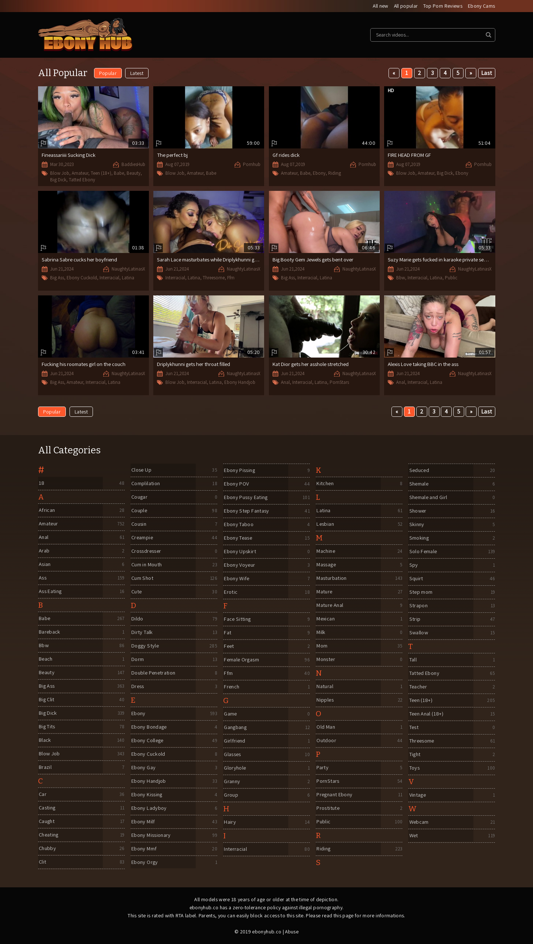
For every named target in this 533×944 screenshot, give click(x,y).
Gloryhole (235, 768)
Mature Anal (330, 605)
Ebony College (148, 740)
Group (230, 795)
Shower (417, 511)
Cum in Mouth (147, 565)
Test (413, 727)
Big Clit (46, 699)
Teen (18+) (101, 174)
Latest (137, 73)
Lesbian (325, 524)
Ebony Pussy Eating (246, 497)
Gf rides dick (286, 155)
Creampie (142, 538)
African (46, 510)
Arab (43, 551)
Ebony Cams (481, 6)
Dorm (137, 659)
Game (230, 714)
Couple (139, 510)
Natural (325, 686)
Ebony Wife (237, 578)
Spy (412, 565)
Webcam (418, 822)
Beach (46, 659)
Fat (227, 633)
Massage (326, 565)
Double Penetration (155, 673)
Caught (47, 821)
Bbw (400, 278)
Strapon (418, 606)
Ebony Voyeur (240, 565)
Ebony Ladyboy (149, 808)
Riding (334, 173)
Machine (326, 551)
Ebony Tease (238, 538)
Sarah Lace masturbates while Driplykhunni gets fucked (220, 260)
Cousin (139, 524)
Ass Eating (50, 591)
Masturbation (332, 578)
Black (45, 740)
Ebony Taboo (239, 524)
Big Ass (57, 278)
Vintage (417, 795)
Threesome (214, 278)
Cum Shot (142, 578)
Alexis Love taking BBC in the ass (425, 364)
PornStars (339, 383)
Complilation (146, 483)
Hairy (229, 822)
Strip (414, 619)
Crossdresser (146, 551)
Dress (137, 686)
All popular (405, 6)
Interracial (109, 278)
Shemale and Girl (428, 497)
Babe (119, 174)
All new (379, 6)
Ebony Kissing (147, 795)
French (231, 687)
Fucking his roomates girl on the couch (86, 364)
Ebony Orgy (145, 862)
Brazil (45, 767)
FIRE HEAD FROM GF (411, 155)
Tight (414, 754)
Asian (44, 564)
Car (42, 794)
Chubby (47, 848)
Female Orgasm (241, 660)
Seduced (418, 470)
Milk (320, 632)
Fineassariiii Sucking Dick (70, 155)
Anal (285, 383)
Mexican (326, 619)
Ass (42, 578)
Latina (128, 278)
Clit (42, 862)
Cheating (49, 835)
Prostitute (328, 808)
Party (322, 767)
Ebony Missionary (152, 835)
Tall (412, 660)
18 (41, 483)
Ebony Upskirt (239, 551)
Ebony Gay (143, 767)
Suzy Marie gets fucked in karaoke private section (444, 260)
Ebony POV (236, 484)
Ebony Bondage (150, 727)
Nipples (325, 700)
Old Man (325, 727)
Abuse (292, 932)
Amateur (80, 174)
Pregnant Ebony (335, 795)
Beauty (133, 174)
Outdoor (326, 740)
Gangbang (235, 727)
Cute (136, 592)
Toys (414, 768)
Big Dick (58, 180)
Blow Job (59, 174)
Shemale (418, 484)
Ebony (319, 173)
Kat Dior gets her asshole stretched (313, 364)
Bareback (49, 632)
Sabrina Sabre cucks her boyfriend (81, 260)
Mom (321, 646)
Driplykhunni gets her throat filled (195, 364)
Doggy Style (145, 646)
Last (486, 73)
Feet (228, 646)
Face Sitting (237, 619)
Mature (324, 592)
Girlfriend (234, 741)
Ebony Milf (143, 822)
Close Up (141, 470)
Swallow (418, 633)
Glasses (232, 754)
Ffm (230, 278)
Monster (326, 659)
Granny (231, 781)
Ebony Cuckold (82, 278)
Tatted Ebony (82, 180)
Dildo (137, 619)
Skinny (416, 524)
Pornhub (251, 165)
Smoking (418, 538)
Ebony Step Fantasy (247, 511)
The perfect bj (173, 155)
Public (451, 278)
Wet (413, 835)
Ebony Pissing (239, 470)
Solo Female (423, 551)
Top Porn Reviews (442, 6)
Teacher (418, 687)
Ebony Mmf (144, 849)
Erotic (230, 592)
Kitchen (325, 483)
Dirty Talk (142, 632)
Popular (108, 73)
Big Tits (47, 727)
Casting (47, 808)
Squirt (415, 578)
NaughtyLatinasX (128, 270)
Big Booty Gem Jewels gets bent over (316, 260)
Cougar (140, 497)
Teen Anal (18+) (426, 714)
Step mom (420, 592)
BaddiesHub (133, 165)
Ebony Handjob (239, 383)
